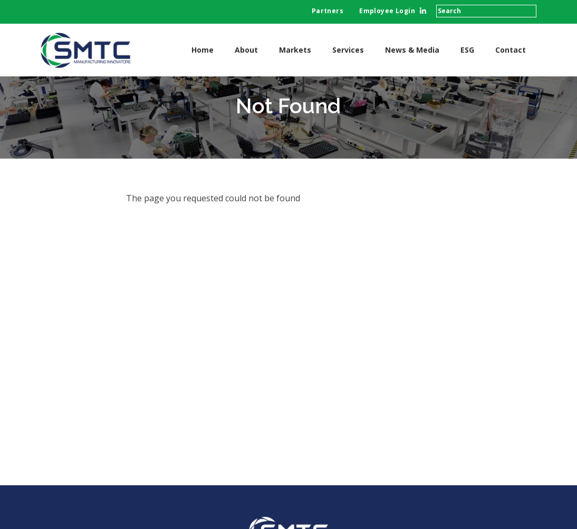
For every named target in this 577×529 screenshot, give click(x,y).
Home (202, 50)
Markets (295, 50)
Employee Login (387, 10)
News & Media (412, 50)
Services (348, 50)
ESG (467, 50)
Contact (510, 50)
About (246, 50)
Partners (327, 10)
